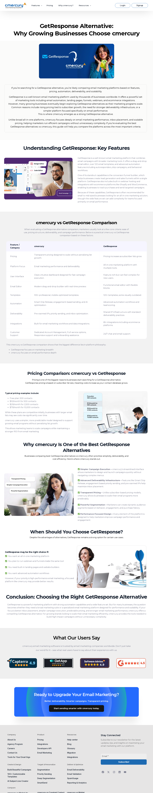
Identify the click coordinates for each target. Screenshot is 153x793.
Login (122, 5)
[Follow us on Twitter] (109, 772)
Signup (139, 5)
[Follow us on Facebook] (103, 772)
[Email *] (124, 756)
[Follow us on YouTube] (125, 772)
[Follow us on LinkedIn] (120, 772)
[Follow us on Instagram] (114, 772)
